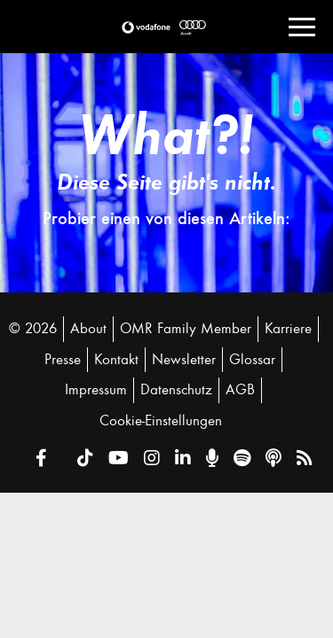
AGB (240, 390)
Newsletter (184, 360)
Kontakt (116, 360)
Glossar (252, 360)
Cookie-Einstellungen (160, 421)
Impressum (96, 390)
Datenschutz (176, 390)
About (88, 329)
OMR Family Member (185, 329)
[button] (146, 27)
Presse (62, 360)
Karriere (288, 329)
